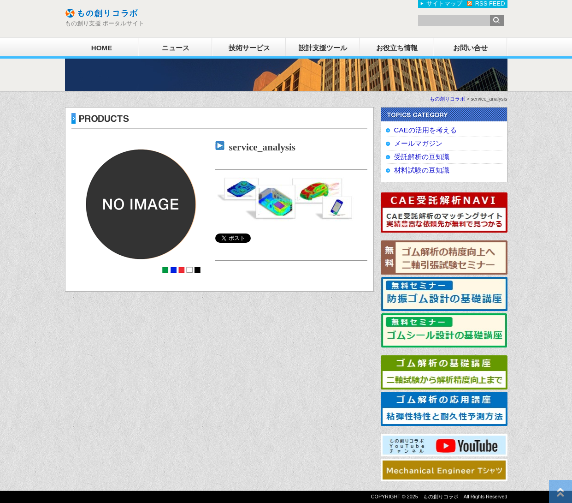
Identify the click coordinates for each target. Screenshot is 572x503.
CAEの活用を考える (425, 130)
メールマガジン (418, 143)
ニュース (175, 48)
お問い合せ (470, 48)
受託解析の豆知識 (421, 157)
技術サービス (249, 48)
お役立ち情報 (397, 48)
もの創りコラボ (447, 99)
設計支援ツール (323, 48)
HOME (101, 48)
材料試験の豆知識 (421, 170)
